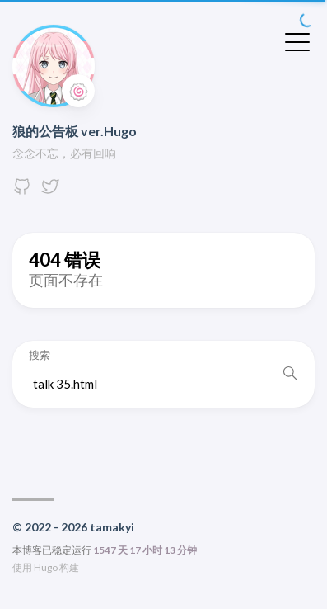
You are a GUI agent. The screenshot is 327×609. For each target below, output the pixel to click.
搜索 (39, 355)
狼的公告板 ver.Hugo (74, 131)
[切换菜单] (297, 40)
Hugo (46, 567)
